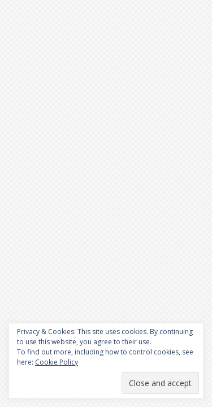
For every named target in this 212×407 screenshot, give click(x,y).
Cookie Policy (56, 362)
